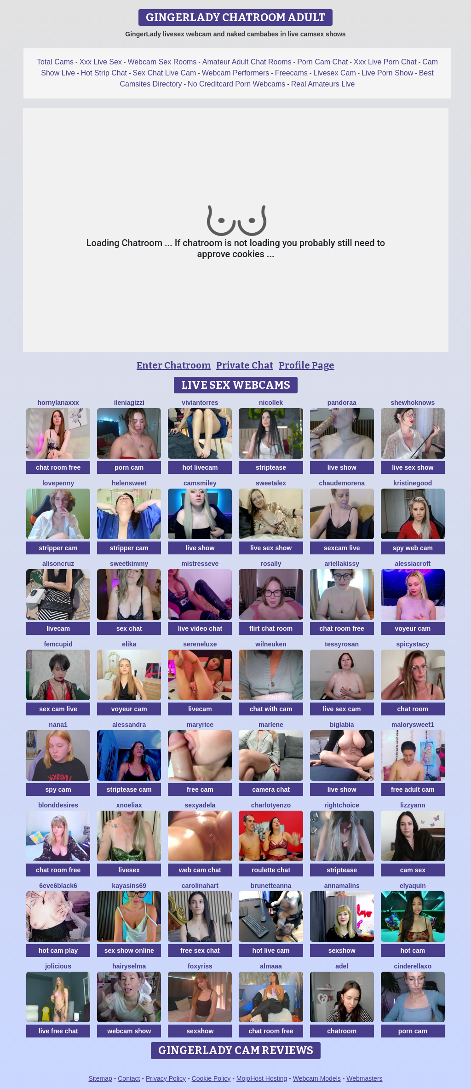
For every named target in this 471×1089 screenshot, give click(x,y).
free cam (200, 789)
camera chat (271, 789)
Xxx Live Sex (100, 62)
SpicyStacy (413, 644)
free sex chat (200, 950)
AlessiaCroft (413, 563)
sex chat (129, 628)
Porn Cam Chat (322, 62)
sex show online (129, 950)
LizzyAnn (412, 805)
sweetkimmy (129, 563)
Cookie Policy (211, 1078)
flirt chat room (271, 628)
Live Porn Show (387, 73)
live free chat (58, 1031)
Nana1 (58, 724)
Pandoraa (341, 402)
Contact (129, 1078)
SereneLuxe (200, 644)
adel (341, 966)
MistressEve (199, 563)
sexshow (342, 950)
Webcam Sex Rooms (161, 62)
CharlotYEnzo (271, 805)
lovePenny (58, 483)
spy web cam (413, 548)
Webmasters (364, 1078)
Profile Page (306, 365)
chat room (413, 709)
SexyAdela (199, 805)
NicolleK (271, 402)
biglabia (342, 724)
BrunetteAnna (271, 885)
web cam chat (200, 870)
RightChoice (341, 805)
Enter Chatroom (174, 365)
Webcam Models (317, 1078)
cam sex (412, 870)
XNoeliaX (129, 805)
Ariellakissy (341, 563)
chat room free (58, 467)
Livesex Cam (334, 73)
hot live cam (271, 950)
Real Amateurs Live (323, 84)
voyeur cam (413, 628)
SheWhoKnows (413, 402)
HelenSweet (129, 483)
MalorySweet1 (412, 724)
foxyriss (200, 966)
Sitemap (100, 1078)
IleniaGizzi (129, 402)
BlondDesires (58, 805)
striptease (271, 467)
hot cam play (58, 950)
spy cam (58, 789)
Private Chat (244, 365)
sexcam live (342, 548)
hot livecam (200, 467)
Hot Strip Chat (104, 73)
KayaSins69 (129, 885)
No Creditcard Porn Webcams (236, 84)
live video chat (200, 628)
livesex (129, 870)
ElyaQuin (413, 885)
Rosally (270, 563)
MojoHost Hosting (261, 1078)
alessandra (129, 724)
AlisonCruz (58, 563)
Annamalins (342, 885)
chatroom (341, 1031)
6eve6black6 (58, 885)
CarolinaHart (200, 885)
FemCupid (58, 644)
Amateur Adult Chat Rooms (247, 62)
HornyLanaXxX (58, 402)
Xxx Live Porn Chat (385, 62)
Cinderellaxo (413, 966)
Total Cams (55, 62)
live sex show (412, 467)
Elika (129, 644)
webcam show (129, 1031)
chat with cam (271, 709)
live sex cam (342, 709)
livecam (58, 628)
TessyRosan (342, 644)
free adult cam (413, 789)
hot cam (413, 950)
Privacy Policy (166, 1078)
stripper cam (58, 548)
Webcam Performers (235, 73)
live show (341, 467)
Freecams (291, 73)
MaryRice (200, 724)
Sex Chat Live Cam (164, 73)
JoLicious (58, 966)
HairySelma (129, 966)
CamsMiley (200, 483)
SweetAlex (271, 483)
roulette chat (271, 870)
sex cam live (58, 709)
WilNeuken (271, 644)
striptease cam (129, 789)
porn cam (129, 467)
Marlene (270, 724)
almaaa (270, 966)
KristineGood (412, 483)
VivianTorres (200, 402)
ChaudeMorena (342, 483)
